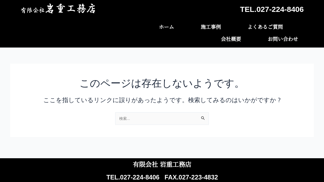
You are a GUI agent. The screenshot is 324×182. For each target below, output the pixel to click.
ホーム (129, 26)
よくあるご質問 (205, 26)
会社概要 (248, 26)
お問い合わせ (288, 26)
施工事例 (162, 26)
